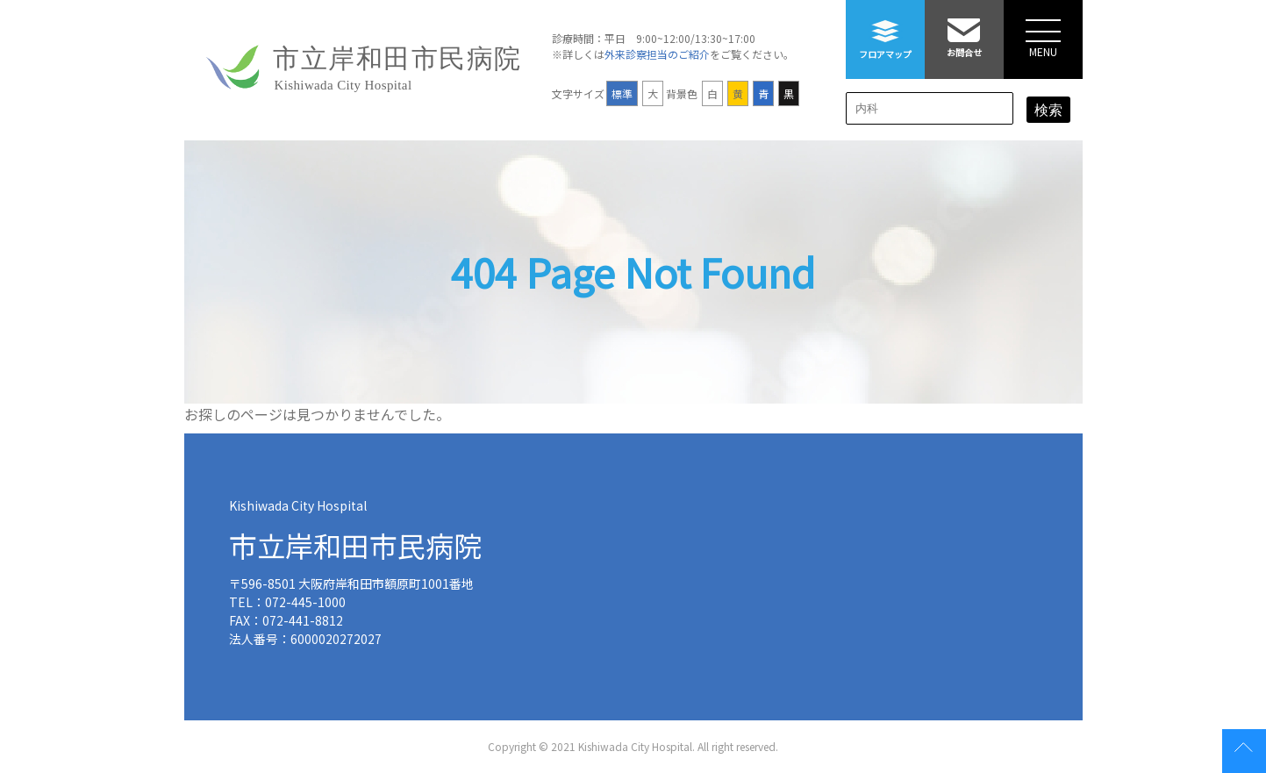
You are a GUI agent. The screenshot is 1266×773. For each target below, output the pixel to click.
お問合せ (964, 29)
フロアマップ (885, 30)
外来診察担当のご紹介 (657, 54)
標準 (622, 93)
